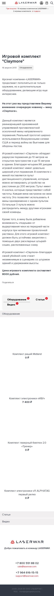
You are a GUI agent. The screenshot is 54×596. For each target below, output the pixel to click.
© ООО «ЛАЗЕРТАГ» (32, 589)
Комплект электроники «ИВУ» (27, 398)
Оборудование (25, 68)
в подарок (36, 11)
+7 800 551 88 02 (27, 563)
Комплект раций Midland (27, 354)
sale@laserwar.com (27, 566)
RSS (16, 591)
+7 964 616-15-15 (27, 572)
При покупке (11, 9)
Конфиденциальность (30, 591)
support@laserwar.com (27, 576)
